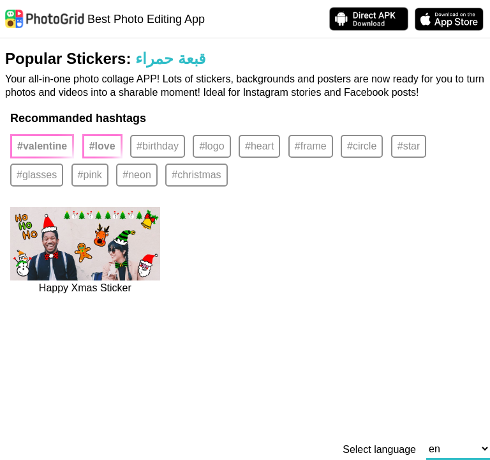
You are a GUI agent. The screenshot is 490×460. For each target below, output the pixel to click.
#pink (90, 174)
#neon (136, 174)
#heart (259, 146)
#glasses (37, 174)
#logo (211, 146)
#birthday (158, 146)
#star (408, 146)
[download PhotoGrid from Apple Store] (449, 19)
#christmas (196, 174)
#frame (311, 146)
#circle (361, 146)
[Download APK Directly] (368, 19)
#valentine (42, 146)
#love (102, 146)
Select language (379, 450)
